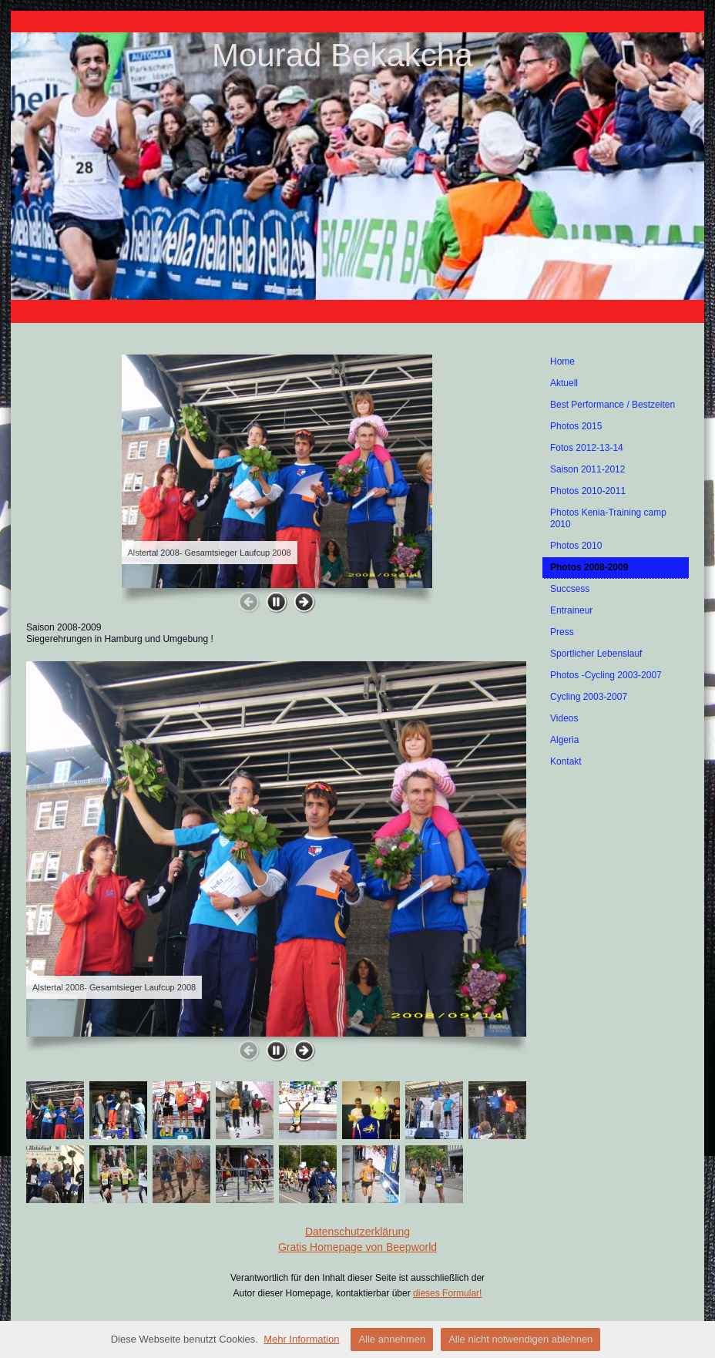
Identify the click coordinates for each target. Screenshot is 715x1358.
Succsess (569, 588)
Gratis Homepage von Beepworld (357, 1247)
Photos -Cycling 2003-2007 (606, 675)
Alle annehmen (391, 1339)
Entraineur (571, 610)
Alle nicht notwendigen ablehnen (520, 1339)
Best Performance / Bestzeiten (612, 404)
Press (562, 632)
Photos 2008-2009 (589, 567)
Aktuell (564, 383)
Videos (564, 718)
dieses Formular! (447, 1293)
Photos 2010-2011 (588, 491)
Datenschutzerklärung (357, 1231)
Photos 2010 (576, 545)
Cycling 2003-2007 (588, 696)
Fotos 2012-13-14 (586, 447)
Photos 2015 (576, 426)
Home (562, 361)
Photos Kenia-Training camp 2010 (608, 518)
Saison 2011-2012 (587, 469)
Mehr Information (301, 1339)
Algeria (564, 739)
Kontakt (566, 761)
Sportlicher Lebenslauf (596, 653)
